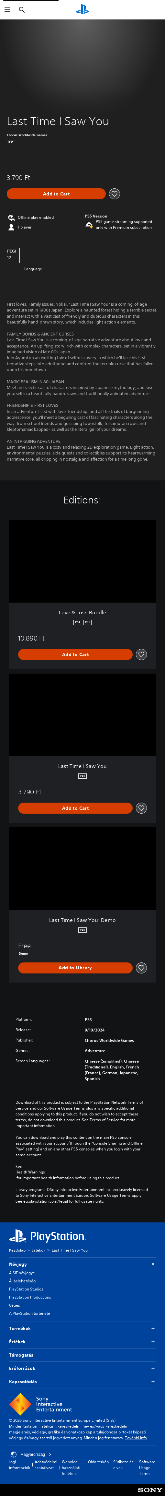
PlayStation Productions (30, 1297)
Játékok (38, 1250)
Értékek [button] (82, 1342)
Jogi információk (19, 1464)
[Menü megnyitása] (7, 9)
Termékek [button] (82, 1328)
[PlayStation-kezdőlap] (82, 9)
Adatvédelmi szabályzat (46, 1464)
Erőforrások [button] (82, 1368)
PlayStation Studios (26, 1289)
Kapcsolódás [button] (82, 1382)
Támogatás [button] (82, 1355)
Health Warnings (30, 1172)
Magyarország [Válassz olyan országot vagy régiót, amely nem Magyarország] (31, 1454)
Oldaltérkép (98, 1462)
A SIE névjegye (22, 1273)
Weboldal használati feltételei (71, 1467)
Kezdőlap (17, 1250)
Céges (14, 1305)
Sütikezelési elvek (124, 1464)
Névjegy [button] (82, 1264)
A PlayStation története (29, 1313)
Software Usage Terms (147, 1467)
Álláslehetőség (22, 1281)
